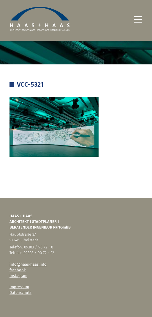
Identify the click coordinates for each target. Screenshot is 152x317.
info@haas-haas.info (28, 264)
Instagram (18, 275)
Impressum (19, 287)
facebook (18, 270)
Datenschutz (20, 292)
